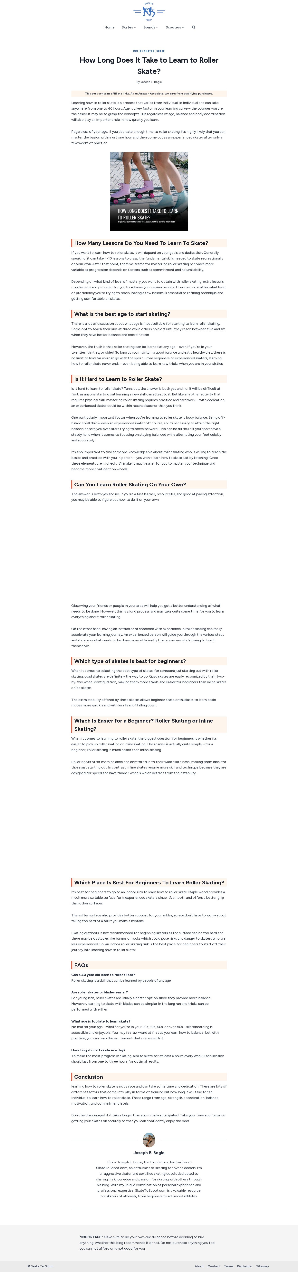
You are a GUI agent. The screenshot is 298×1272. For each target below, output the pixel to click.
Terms (228, 1266)
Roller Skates (143, 51)
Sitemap (262, 1266)
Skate (160, 51)
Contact (214, 1266)
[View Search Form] (193, 27)
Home (110, 27)
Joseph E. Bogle (151, 82)
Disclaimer (245, 1266)
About (199, 1266)
